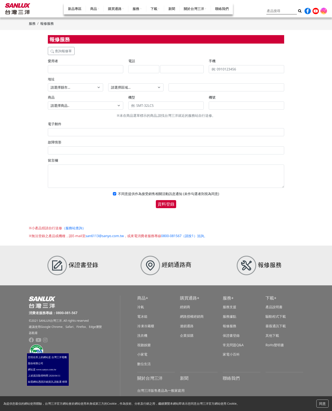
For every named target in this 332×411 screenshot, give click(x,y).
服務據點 (229, 320)
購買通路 (115, 13)
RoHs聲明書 (275, 348)
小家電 (142, 358)
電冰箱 (142, 320)
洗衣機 (142, 339)
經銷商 (185, 311)
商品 (93, 13)
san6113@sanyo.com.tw (105, 239)
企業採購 (187, 339)
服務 (136, 13)
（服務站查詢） (74, 232)
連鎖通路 (187, 329)
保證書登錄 (231, 339)
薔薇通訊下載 (276, 329)
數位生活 (144, 367)
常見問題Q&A (233, 348)
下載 (154, 13)
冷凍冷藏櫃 (145, 329)
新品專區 (75, 13)
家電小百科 (231, 358)
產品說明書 (274, 311)
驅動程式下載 (276, 320)
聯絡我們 (222, 13)
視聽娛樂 (144, 348)
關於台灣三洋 (194, 13)
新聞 (171, 13)
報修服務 (229, 329)
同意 (322, 403)
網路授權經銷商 (192, 320)
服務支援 (229, 311)
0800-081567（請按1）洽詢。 (184, 239)
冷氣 (140, 311)
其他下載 (272, 339)
